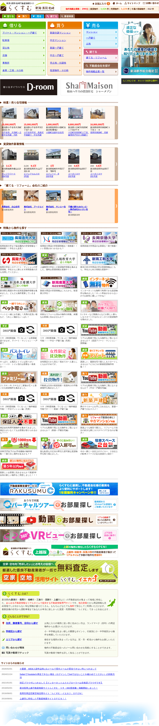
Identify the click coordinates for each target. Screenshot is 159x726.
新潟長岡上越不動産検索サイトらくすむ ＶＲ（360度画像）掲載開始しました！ (59, 688)
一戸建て (90, 37)
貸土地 (5, 47)
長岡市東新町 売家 (99, 132)
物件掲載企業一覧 (95, 71)
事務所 (5, 62)
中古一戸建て (57, 55)
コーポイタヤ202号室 (74, 175)
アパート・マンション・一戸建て (19, 32)
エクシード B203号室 (52, 175)
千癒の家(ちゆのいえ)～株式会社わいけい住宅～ (78, 209)
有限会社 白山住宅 (11, 207)
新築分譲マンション (60, 32)
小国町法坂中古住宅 (55, 132)
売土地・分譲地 (58, 62)
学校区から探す (14, 631)
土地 (88, 43)
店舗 (4, 55)
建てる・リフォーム (96, 57)
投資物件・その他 (59, 70)
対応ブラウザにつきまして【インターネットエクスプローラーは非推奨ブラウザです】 (61, 683)
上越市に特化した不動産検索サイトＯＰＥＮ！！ (43, 698)
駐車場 (5, 40)
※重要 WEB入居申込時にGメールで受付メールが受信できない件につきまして (58, 669)
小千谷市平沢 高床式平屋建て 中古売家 (34, 133)
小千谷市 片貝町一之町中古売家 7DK (11, 133)
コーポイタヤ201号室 (96, 175)
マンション (92, 32)
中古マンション (58, 40)
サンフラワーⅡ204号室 (9, 175)
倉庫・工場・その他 (12, 70)
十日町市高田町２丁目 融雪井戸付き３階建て (79, 133)
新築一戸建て (57, 47)
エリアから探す (14, 639)
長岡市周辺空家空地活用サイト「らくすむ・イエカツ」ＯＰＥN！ (51, 693)
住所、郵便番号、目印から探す (22, 623)
